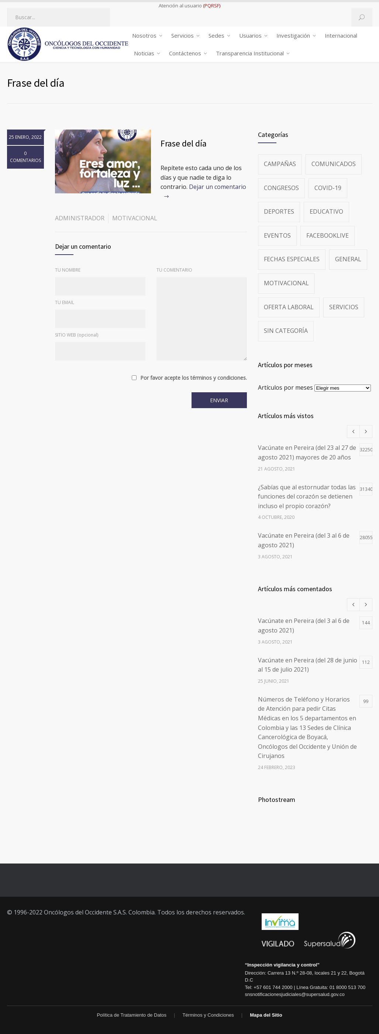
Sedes (216, 35)
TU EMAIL (64, 302)
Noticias (144, 53)
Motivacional (134, 218)
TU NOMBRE (67, 270)
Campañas (280, 164)
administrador (79, 218)
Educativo (326, 211)
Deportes (279, 211)
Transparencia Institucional (250, 53)
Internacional (341, 35)
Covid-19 (327, 188)
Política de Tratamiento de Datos (131, 1015)
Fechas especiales (292, 259)
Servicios (182, 35)
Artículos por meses (285, 387)
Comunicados (333, 164)
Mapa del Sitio (266, 1015)
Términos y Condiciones (208, 1015)
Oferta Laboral (289, 307)
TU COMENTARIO (174, 270)
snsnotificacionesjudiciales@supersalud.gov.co (295, 994)
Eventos (277, 235)
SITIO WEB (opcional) (76, 335)
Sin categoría (286, 331)
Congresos (281, 188)
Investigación (293, 35)
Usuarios (250, 35)
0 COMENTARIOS (25, 156)
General (348, 259)
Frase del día (184, 143)
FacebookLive (327, 235)
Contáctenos (185, 53)
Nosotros (144, 35)
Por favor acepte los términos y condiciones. (193, 378)
